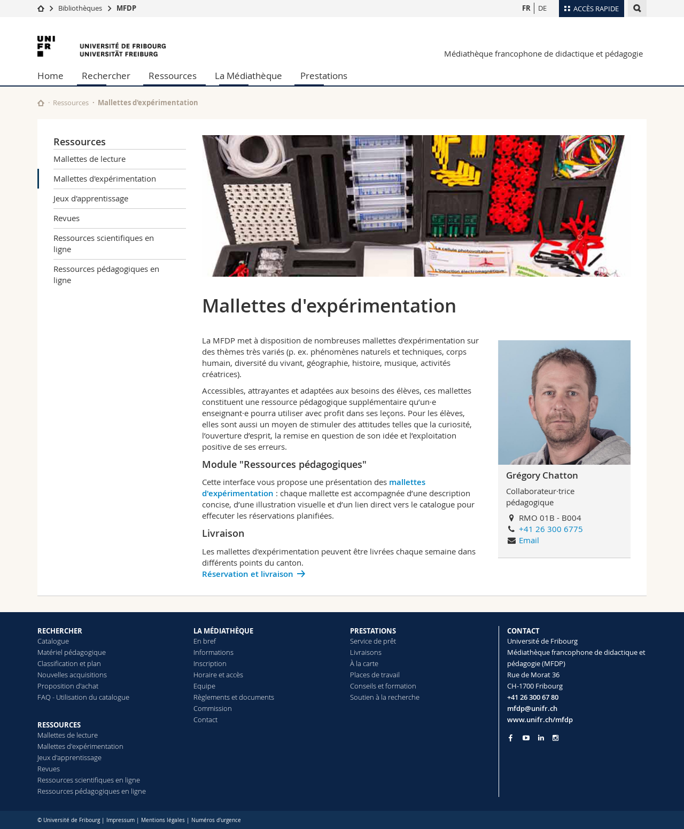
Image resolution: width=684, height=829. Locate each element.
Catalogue (53, 641)
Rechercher (106, 75)
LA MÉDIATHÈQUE (223, 631)
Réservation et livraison (247, 574)
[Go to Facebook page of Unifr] (510, 737)
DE (542, 8)
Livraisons (366, 652)
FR (526, 8)
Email (529, 540)
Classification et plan (69, 663)
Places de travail (375, 674)
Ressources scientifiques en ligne (103, 243)
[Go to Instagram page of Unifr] (555, 737)
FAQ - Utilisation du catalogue (83, 697)
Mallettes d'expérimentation (104, 178)
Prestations (323, 75)
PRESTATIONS (373, 631)
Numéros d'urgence (216, 820)
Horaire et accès (218, 674)
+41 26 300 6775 (551, 528)
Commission (212, 708)
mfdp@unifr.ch (532, 708)
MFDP (126, 8)
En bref (204, 641)
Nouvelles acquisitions (72, 674)
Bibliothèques (80, 8)
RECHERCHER (59, 631)
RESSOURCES (59, 725)
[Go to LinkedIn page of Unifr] (541, 737)
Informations (213, 652)
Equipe (204, 686)
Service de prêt (373, 641)
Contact (205, 719)
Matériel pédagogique (71, 652)
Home (50, 75)
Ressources (173, 75)
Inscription (210, 663)
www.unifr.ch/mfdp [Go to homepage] (540, 719)
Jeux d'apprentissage (90, 198)
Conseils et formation (383, 686)
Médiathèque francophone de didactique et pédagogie (543, 53)
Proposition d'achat (67, 686)
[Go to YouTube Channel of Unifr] (526, 737)
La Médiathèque (248, 75)
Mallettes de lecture (89, 158)
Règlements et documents (233, 697)
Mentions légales (163, 820)
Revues (66, 218)
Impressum (120, 820)
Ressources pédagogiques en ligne (106, 274)
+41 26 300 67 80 (532, 697)
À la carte (364, 663)
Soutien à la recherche (384, 697)
